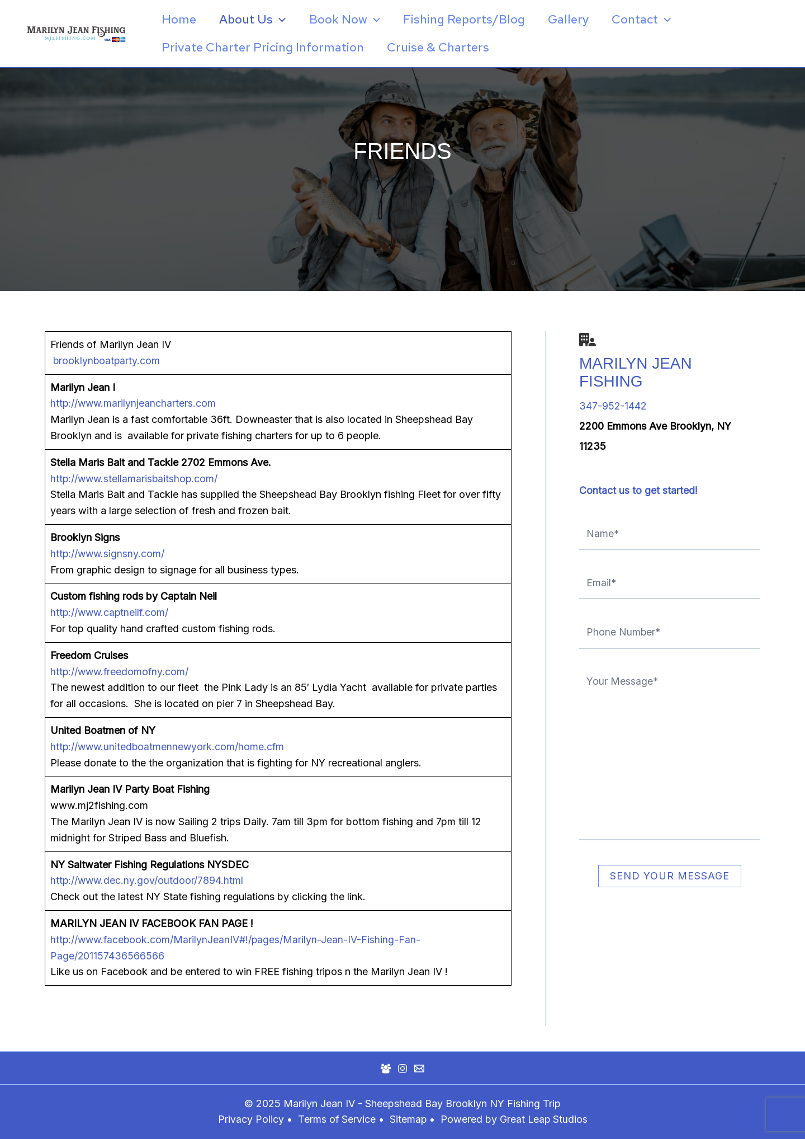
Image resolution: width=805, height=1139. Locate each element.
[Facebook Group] (386, 1068)
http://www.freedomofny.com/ (121, 671)
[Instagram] (402, 1068)
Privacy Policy (250, 1119)
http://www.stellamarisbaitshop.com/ (135, 478)
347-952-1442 (613, 406)
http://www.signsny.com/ (108, 553)
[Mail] (419, 1068)
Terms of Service (336, 1119)
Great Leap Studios (544, 1119)
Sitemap (409, 1119)
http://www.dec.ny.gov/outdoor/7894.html (147, 880)
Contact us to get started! (638, 490)
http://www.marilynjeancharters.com (134, 403)
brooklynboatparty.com (106, 360)
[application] (282, 20)
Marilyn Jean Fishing (635, 372)
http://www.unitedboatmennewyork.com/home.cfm (169, 746)
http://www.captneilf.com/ (111, 612)
